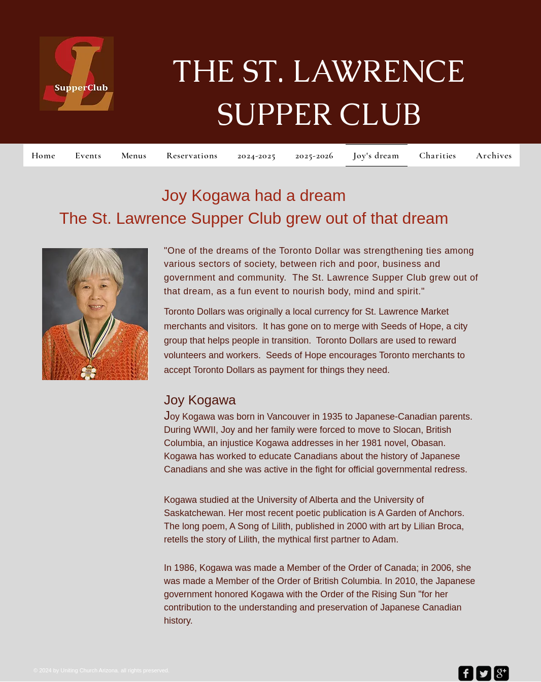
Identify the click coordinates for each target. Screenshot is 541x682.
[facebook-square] (466, 673)
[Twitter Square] (483, 673)
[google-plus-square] (501, 673)
